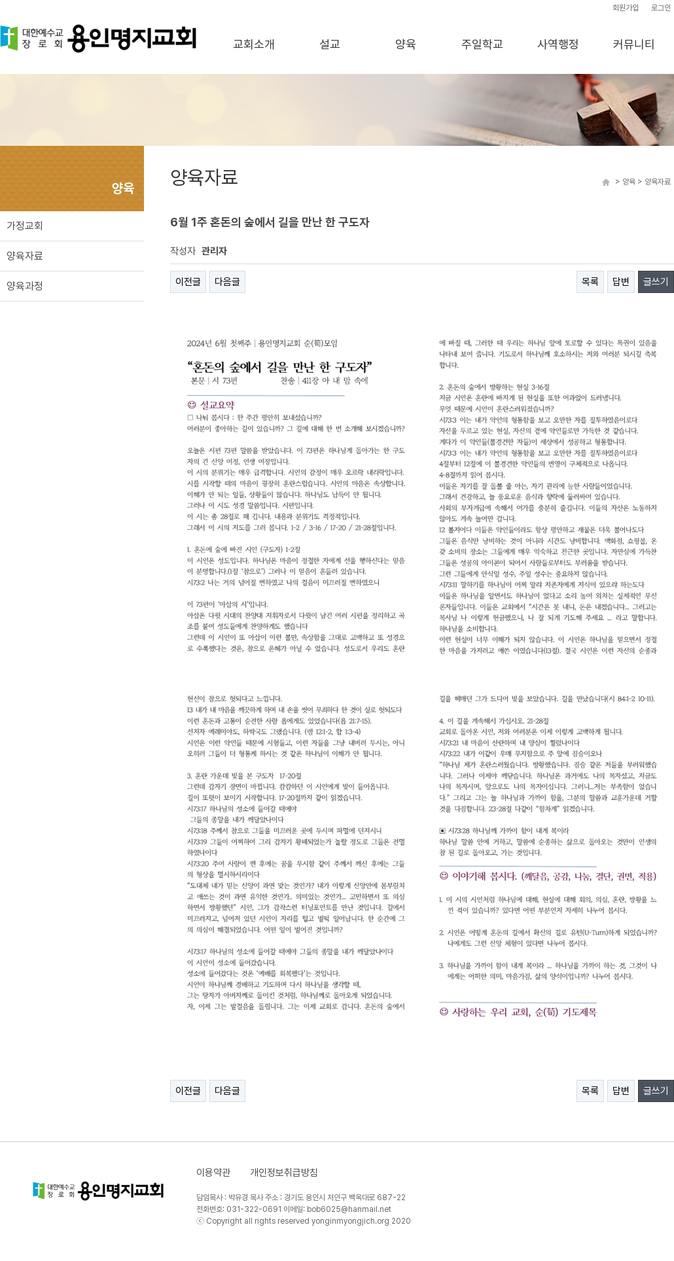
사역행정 (558, 44)
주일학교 (482, 44)
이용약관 (213, 1173)
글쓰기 (656, 282)
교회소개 (254, 44)
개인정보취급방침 (284, 1173)
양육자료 (25, 256)
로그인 (661, 7)
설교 (329, 44)
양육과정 (25, 286)
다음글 (227, 282)
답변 (621, 282)
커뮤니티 (634, 44)
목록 (590, 282)
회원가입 (625, 7)
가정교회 (25, 226)
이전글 (188, 282)
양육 (405, 44)
